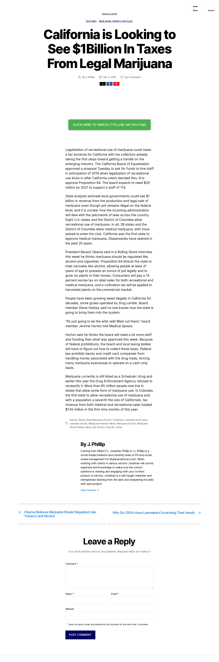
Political (138, 6)
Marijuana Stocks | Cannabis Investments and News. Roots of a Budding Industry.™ (80, 645)
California (116, 406)
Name (69, 576)
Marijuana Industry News (100, 409)
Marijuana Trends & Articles (116, 21)
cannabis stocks (78, 409)
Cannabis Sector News (171, 6)
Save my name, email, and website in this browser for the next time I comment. (106, 606)
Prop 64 (100, 413)
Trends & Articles (151, 6)
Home (70, 6)
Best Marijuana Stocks (98, 406)
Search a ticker (109, 13)
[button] (103, 84)
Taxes (108, 413)
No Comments (132, 77)
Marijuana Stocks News (122, 6)
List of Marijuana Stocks (86, 6)
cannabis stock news (133, 406)
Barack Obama (77, 406)
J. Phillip (90, 77)
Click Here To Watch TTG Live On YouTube (109, 125)
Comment (71, 546)
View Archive (89, 472)
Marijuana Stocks (124, 409)
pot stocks (89, 413)
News (80, 413)
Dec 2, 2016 (110, 77)
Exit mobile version (109, 658)
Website (69, 591)
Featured (106, 6)
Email (114, 576)
